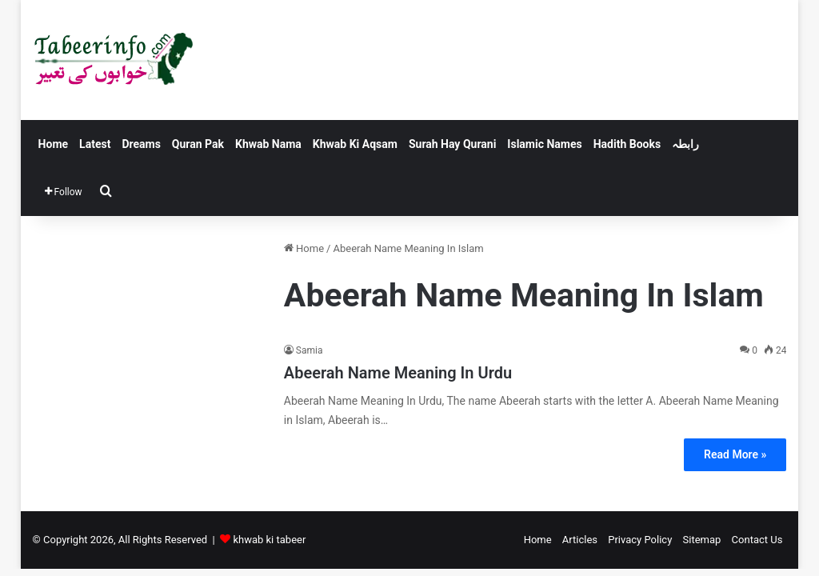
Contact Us (757, 540)
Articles (579, 540)
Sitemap (702, 540)
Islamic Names (544, 144)
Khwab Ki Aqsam (355, 144)
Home (53, 144)
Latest (94, 144)
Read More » (735, 454)
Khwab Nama (268, 144)
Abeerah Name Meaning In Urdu (398, 372)
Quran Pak (198, 144)
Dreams (141, 144)
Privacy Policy (640, 540)
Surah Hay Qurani (452, 144)
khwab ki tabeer (269, 540)
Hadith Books (627, 144)
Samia (309, 350)
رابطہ (685, 144)
